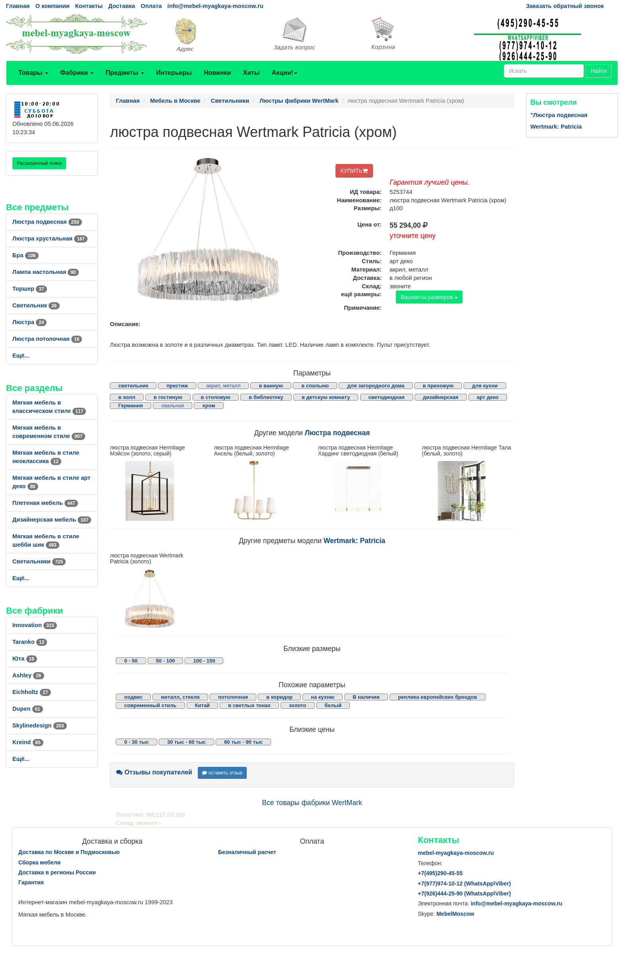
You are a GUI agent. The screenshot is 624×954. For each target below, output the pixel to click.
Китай (202, 705)
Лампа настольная (45, 272)
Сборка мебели (39, 862)
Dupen (27, 709)
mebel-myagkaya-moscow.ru (456, 853)
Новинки (217, 72)
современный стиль (150, 705)
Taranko (29, 642)
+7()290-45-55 (440, 873)
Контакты (89, 6)
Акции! (284, 72)
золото (297, 705)
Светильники (39, 561)
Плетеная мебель (45, 503)
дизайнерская (440, 397)
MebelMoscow (455, 914)
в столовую (216, 397)
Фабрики (77, 72)
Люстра (29, 322)
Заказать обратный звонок (565, 6)
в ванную (271, 386)
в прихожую (438, 386)
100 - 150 (204, 661)
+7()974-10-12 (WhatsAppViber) (464, 883)
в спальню (315, 386)
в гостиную (168, 397)
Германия (130, 406)
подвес (133, 697)
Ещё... (20, 355)
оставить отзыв (222, 773)
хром (208, 406)
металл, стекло (180, 697)
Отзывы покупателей (154, 772)
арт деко (488, 397)
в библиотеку (266, 397)
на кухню (322, 697)
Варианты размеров (429, 297)
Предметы (124, 72)
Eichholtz (31, 692)
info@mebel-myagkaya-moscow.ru (215, 6)
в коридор (279, 697)
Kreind (27, 742)
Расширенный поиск (39, 163)
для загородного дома (375, 386)
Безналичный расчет (247, 852)
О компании (52, 6)
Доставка (121, 6)
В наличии (366, 697)
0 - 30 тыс (136, 742)
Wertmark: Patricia (354, 541)
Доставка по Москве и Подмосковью (69, 852)
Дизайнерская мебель (51, 519)
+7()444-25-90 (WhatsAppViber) (464, 893)
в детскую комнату (326, 397)
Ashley (28, 675)
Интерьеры (174, 72)
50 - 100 (165, 661)
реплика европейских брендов (437, 697)
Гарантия (31, 882)
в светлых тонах (249, 705)
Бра (25, 255)
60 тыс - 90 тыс (243, 742)
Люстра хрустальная (50, 238)
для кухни (485, 386)
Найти (598, 71)
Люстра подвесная (47, 222)
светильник (133, 386)
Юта (24, 658)
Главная (18, 6)
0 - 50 (130, 661)
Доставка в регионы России (57, 872)
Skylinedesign (39, 725)
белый (333, 705)
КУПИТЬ (354, 171)
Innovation (34, 625)
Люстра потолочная (47, 339)
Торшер (29, 288)
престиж (177, 386)
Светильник (36, 305)
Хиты (251, 72)
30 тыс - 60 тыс (186, 742)
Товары (33, 72)
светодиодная (387, 397)
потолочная (233, 697)
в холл (126, 397)
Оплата (151, 6)
